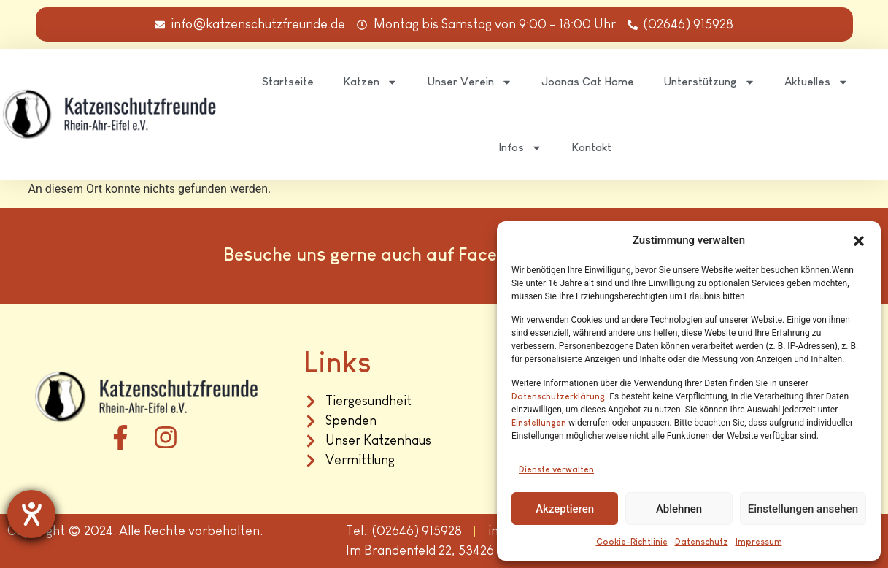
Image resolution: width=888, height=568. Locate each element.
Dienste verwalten (556, 469)
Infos (520, 148)
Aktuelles (816, 82)
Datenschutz (701, 542)
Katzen (370, 82)
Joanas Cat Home (587, 81)
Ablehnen (679, 508)
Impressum (759, 542)
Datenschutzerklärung (558, 396)
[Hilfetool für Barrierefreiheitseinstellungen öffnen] (31, 514)
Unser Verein (469, 82)
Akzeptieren (565, 508)
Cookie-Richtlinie (632, 542)
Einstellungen (538, 423)
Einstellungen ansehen (803, 508)
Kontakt (591, 147)
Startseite (288, 81)
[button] (859, 241)
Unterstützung (709, 82)
